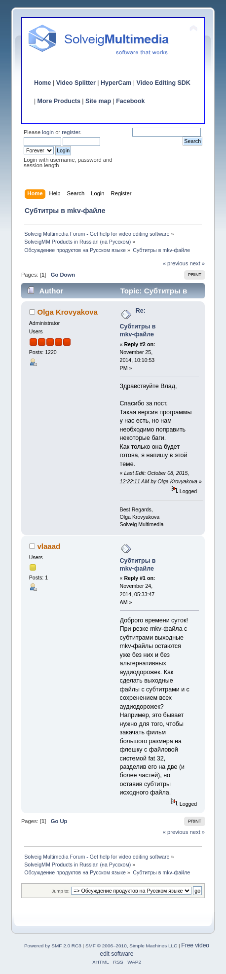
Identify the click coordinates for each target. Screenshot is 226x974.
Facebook (130, 101)
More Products (59, 101)
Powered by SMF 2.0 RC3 (52, 945)
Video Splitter (76, 82)
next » (197, 263)
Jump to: (60, 891)
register (71, 132)
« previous (175, 263)
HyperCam (116, 82)
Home (42, 82)
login (48, 132)
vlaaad (49, 546)
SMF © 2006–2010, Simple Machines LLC (131, 945)
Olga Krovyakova (68, 312)
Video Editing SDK (163, 82)
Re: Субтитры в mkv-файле (138, 322)
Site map (98, 101)
